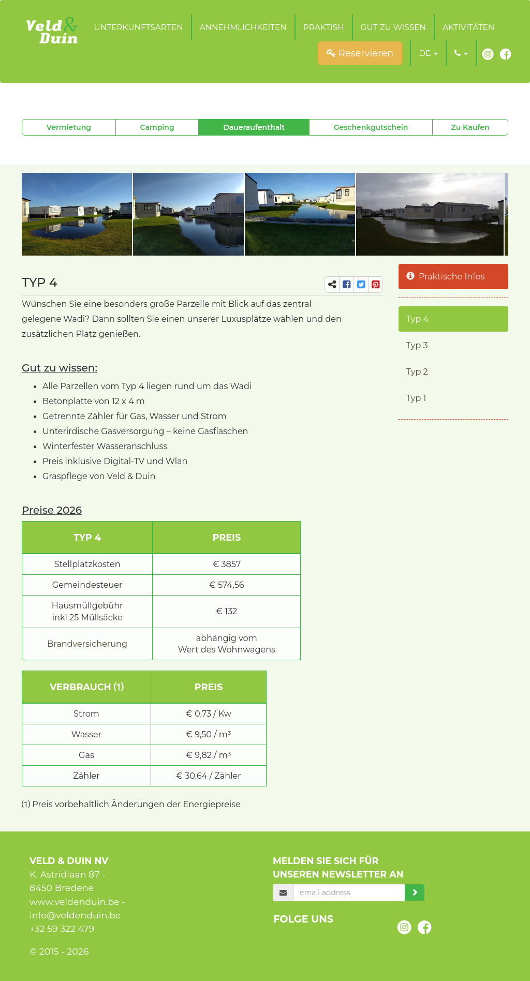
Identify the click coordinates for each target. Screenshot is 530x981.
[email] (349, 892)
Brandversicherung (87, 643)
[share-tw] (361, 284)
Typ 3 (417, 345)
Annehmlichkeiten (243, 27)
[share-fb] (346, 284)
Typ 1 (416, 398)
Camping (157, 127)
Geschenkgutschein (371, 127)
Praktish (323, 27)
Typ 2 (417, 371)
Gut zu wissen (393, 27)
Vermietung (69, 127)
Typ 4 (417, 319)
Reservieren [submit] (360, 53)
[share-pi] (375, 284)
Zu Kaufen (470, 127)
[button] (428, 53)
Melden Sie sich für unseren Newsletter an (338, 867)
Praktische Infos (445, 276)
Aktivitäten (468, 27)
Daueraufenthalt (254, 127)
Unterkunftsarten (138, 27)
